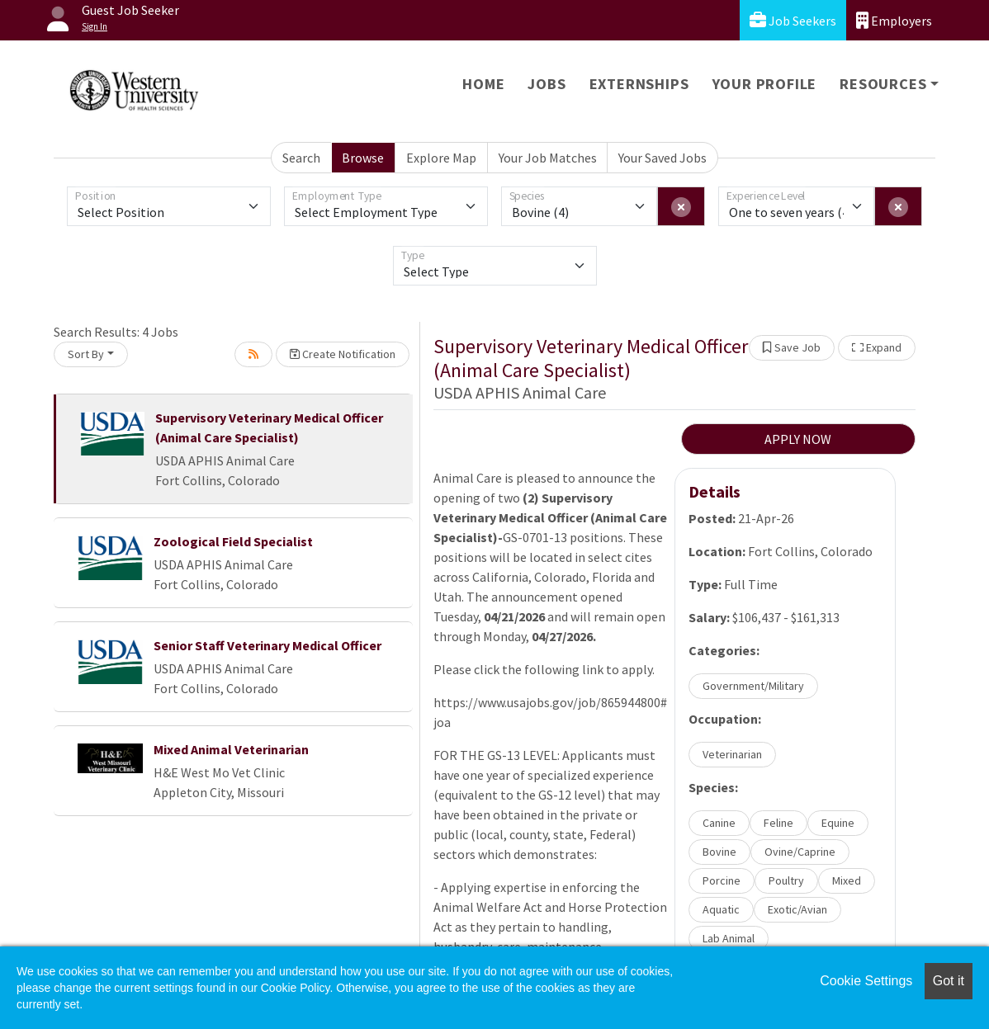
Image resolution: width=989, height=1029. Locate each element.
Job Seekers (793, 20)
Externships (639, 83)
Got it (948, 981)
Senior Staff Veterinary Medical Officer (267, 645)
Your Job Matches (548, 157)
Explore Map (441, 157)
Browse (363, 157)
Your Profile (764, 83)
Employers (894, 20)
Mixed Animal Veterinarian (231, 749)
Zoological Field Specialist (233, 541)
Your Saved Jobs (662, 157)
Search (301, 157)
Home (483, 83)
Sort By (86, 354)
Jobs (546, 83)
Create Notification (342, 354)
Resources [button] (883, 83)
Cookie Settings (866, 981)
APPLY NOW (797, 439)
